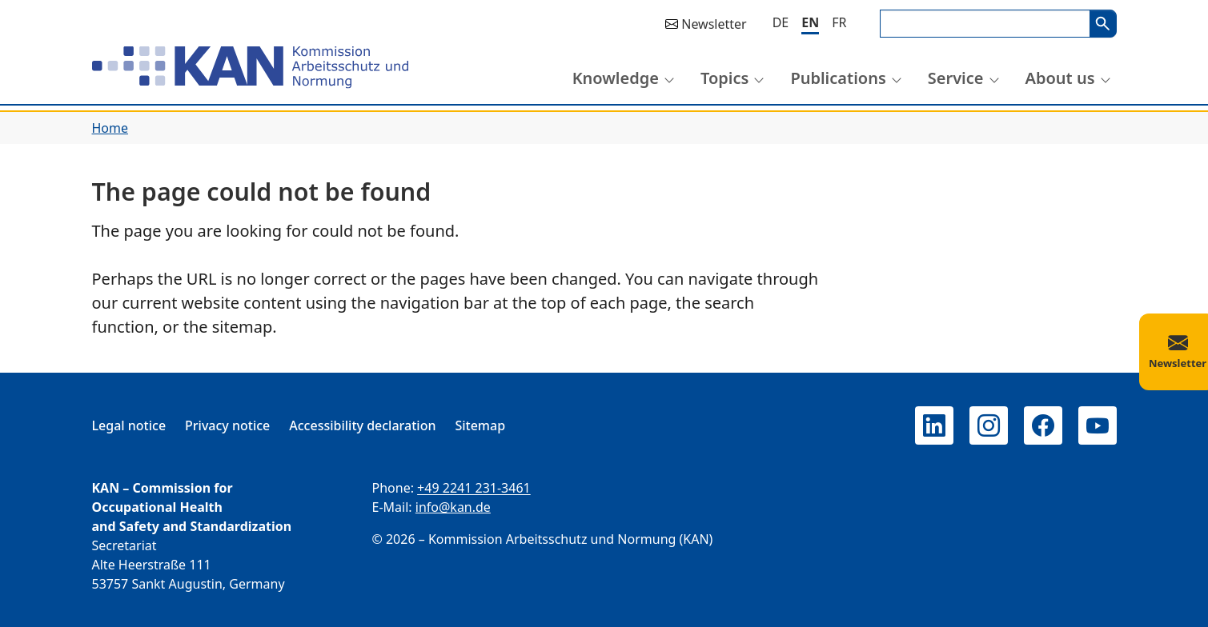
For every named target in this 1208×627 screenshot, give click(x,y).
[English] (810, 23)
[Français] (839, 22)
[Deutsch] (781, 22)
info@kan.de (453, 507)
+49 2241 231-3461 (474, 488)
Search (1103, 24)
